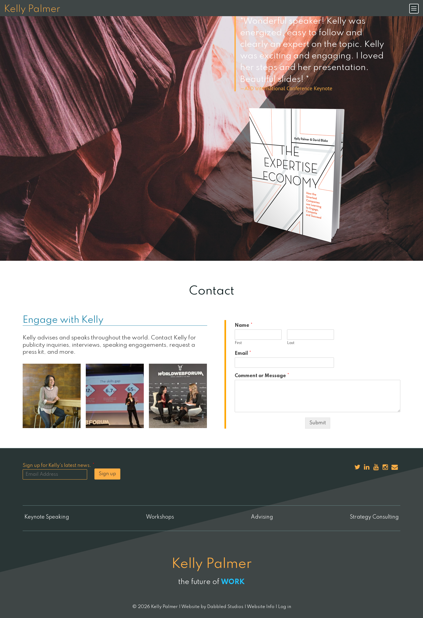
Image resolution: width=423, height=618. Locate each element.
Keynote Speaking (45, 517)
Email (243, 353)
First (238, 343)
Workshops (159, 517)
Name (244, 325)
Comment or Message (262, 375)
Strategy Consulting (375, 517)
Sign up (107, 473)
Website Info (260, 606)
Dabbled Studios (225, 606)
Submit (317, 423)
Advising (262, 517)
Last (290, 343)
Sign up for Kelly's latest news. (58, 465)
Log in (284, 606)
